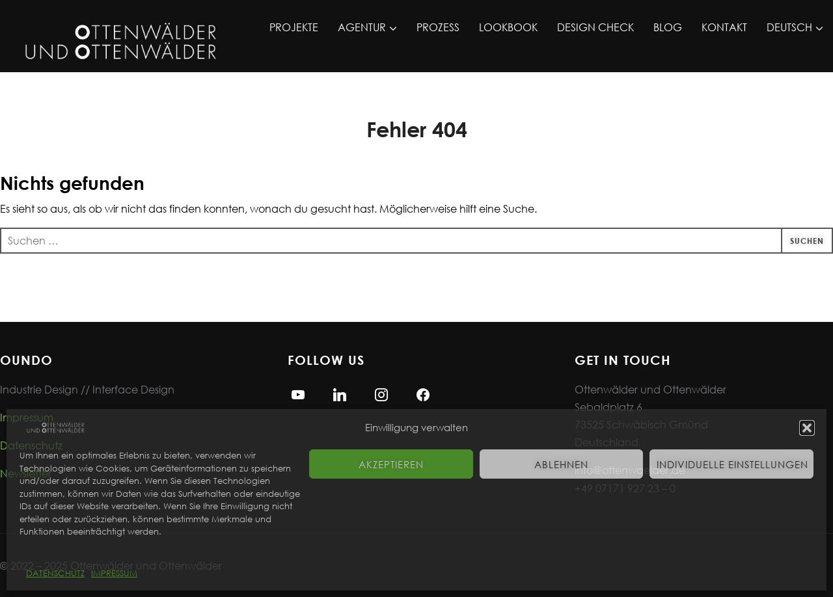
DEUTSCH (789, 27)
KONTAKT (724, 27)
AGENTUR (362, 27)
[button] (806, 427)
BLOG (667, 27)
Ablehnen (561, 464)
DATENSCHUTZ (55, 573)
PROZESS (437, 27)
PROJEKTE (293, 27)
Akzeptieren (391, 464)
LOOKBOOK (508, 27)
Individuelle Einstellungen (732, 464)
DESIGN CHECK (595, 27)
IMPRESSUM (114, 573)
